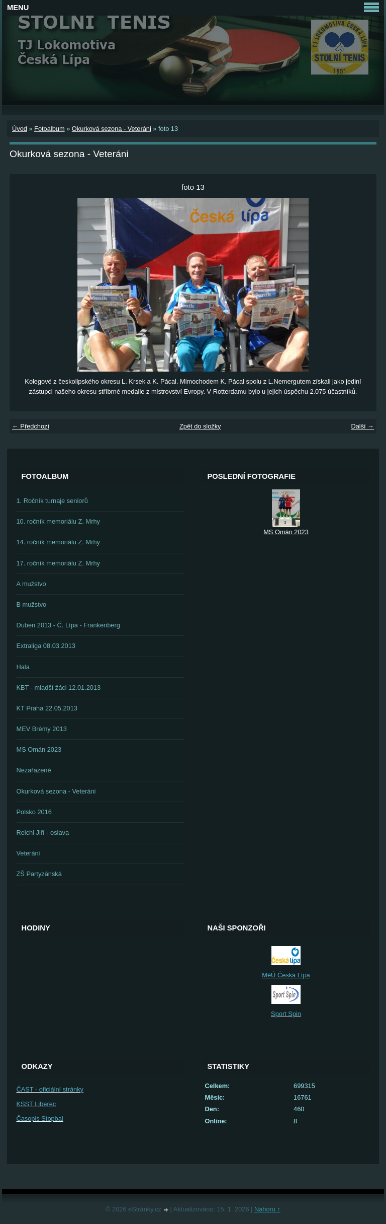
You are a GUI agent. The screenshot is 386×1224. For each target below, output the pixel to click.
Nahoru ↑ (267, 1209)
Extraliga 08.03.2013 (46, 646)
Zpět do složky (200, 426)
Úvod (19, 128)
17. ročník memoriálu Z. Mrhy (58, 563)
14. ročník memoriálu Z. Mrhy (58, 542)
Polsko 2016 (34, 812)
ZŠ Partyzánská (39, 874)
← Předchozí (30, 426)
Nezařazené (34, 770)
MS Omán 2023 (39, 749)
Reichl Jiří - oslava (43, 832)
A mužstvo (31, 584)
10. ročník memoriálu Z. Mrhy (58, 521)
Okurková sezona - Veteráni (111, 128)
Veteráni (28, 853)
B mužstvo (32, 604)
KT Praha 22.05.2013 (47, 708)
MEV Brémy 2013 (42, 729)
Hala (23, 667)
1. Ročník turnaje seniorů (52, 501)
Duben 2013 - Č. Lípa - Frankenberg (68, 625)
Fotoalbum (49, 128)
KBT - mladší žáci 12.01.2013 (59, 687)
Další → (362, 426)
